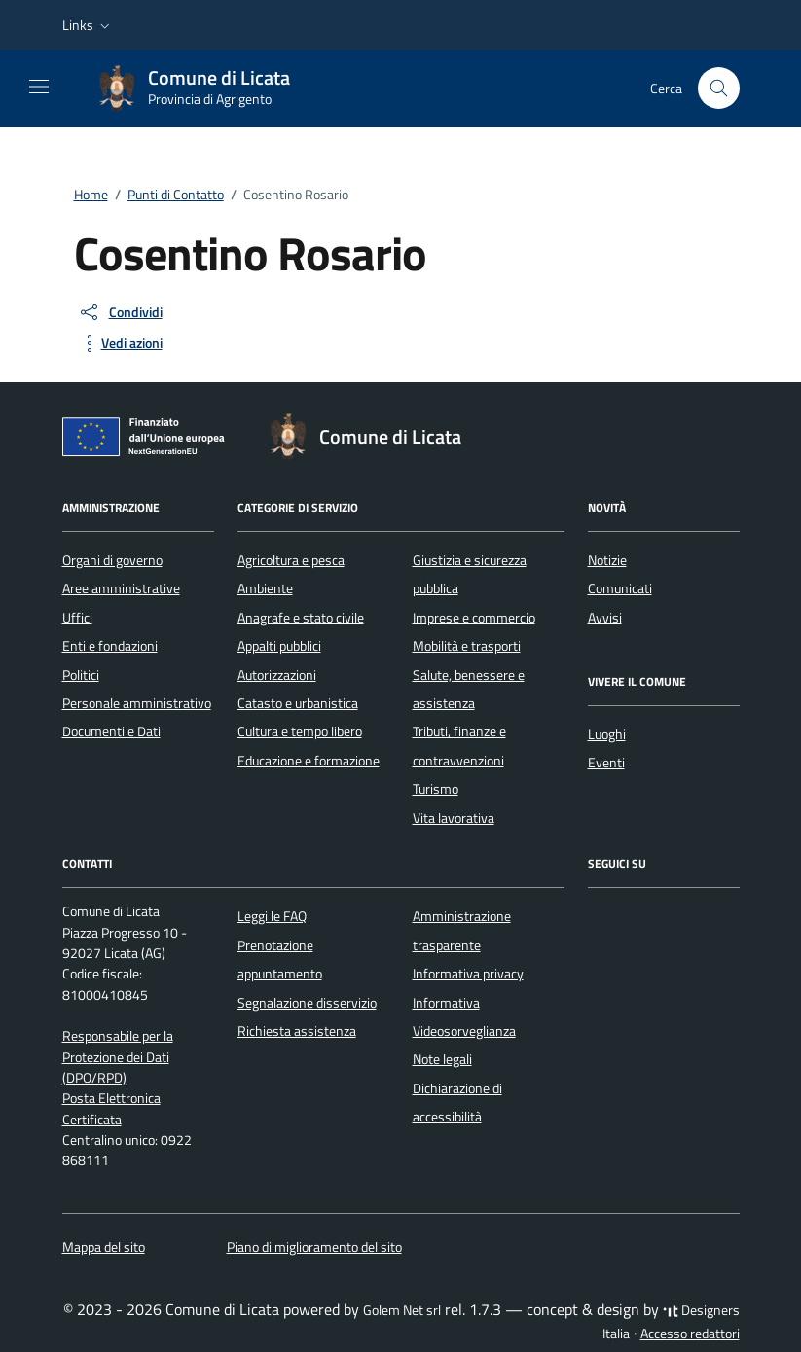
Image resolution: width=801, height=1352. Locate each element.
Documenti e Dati (111, 731)
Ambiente (265, 588)
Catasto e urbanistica (297, 703)
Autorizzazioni (276, 675)
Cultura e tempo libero (299, 731)
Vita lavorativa (453, 818)
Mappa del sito (103, 1247)
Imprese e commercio (474, 617)
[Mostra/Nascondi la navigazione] (39, 86)
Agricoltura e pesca (291, 560)
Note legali (442, 1059)
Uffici (77, 617)
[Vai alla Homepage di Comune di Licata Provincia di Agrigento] (203, 88)
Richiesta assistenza (296, 1031)
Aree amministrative (121, 588)
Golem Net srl (402, 1310)
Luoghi (607, 734)
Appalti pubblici (279, 646)
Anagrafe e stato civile (300, 617)
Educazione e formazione (308, 760)
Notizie (607, 560)
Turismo (435, 789)
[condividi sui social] (120, 312)
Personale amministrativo (136, 703)
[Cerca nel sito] (719, 88)
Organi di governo (112, 560)
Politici (80, 675)
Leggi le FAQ (272, 916)
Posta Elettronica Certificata (111, 1108)
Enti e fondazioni (110, 646)
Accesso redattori (690, 1333)
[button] (88, 25)
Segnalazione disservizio (307, 1003)
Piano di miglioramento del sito (314, 1247)
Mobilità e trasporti (467, 646)
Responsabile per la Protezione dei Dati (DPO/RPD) (117, 1056)
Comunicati (620, 588)
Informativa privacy (468, 973)
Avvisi (605, 617)
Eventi (606, 762)
